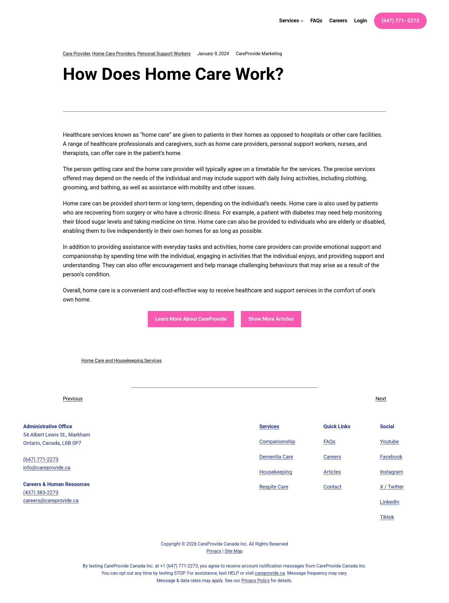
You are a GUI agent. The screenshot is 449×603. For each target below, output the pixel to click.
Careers (333, 457)
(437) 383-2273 (43, 492)
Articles (333, 472)
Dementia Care (277, 457)
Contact (333, 487)
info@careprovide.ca (47, 467)
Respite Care (274, 487)
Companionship (277, 441)
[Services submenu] (285, 20)
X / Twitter (392, 487)
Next (380, 398)
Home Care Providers (116, 53)
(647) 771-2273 (43, 459)
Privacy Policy (256, 580)
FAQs (330, 441)
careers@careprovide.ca (51, 500)
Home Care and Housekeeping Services (122, 360)
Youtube (390, 441)
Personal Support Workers (170, 53)
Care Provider (77, 53)
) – (396, 20)
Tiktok (387, 517)
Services (270, 426)
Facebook (391, 457)
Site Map (234, 551)
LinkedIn (390, 502)
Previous (73, 398)
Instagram (392, 472)
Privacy (212, 551)
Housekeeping (276, 472)
